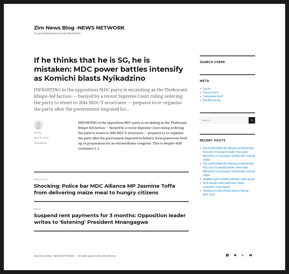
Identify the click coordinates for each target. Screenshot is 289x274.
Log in (206, 88)
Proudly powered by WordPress (97, 256)
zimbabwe (40, 142)
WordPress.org (212, 100)
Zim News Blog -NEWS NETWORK (79, 28)
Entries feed (210, 92)
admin (37, 132)
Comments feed (213, 96)
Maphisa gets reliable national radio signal (229, 179)
